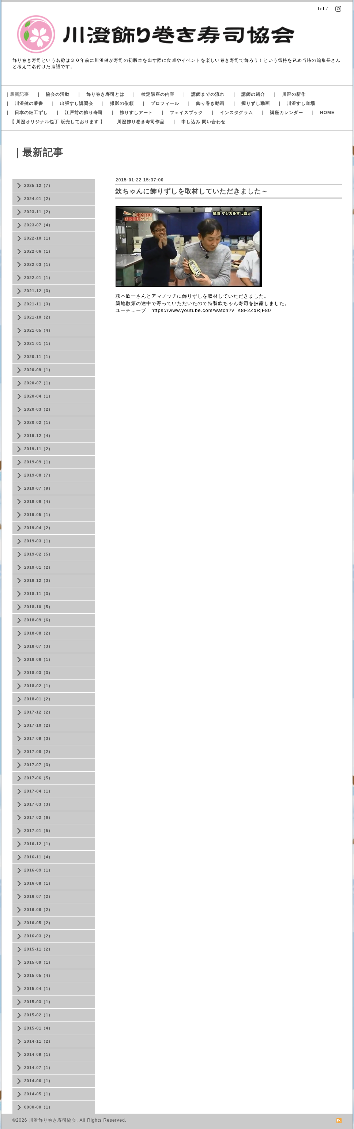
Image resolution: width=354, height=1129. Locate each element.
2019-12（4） (38, 435)
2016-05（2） (38, 923)
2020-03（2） (38, 409)
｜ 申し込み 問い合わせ (199, 121)
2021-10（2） (38, 317)
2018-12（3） (38, 580)
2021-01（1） (38, 343)
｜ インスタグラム (231, 112)
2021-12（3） (38, 291)
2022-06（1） (38, 251)
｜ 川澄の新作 (289, 94)
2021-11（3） (38, 304)
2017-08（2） (38, 751)
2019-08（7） (38, 475)
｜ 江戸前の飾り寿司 (79, 112)
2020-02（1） (38, 422)
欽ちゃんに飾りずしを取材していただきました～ (191, 191)
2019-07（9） (38, 488)
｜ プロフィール (160, 103)
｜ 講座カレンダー (281, 112)
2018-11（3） (38, 593)
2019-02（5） (38, 554)
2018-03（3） (38, 672)
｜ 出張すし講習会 (71, 103)
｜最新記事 (17, 94)
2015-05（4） (38, 975)
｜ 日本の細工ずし (26, 112)
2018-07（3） (38, 646)
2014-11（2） (38, 1041)
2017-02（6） (38, 817)
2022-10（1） (38, 238)
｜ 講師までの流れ (203, 94)
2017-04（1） (38, 791)
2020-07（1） (38, 383)
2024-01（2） (38, 198)
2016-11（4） (38, 857)
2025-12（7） (38, 185)
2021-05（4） (38, 330)
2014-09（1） (38, 1054)
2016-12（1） (38, 844)
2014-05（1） (38, 1094)
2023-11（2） (38, 212)
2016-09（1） (38, 870)
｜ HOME (322, 112)
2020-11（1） (38, 356)
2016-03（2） (38, 936)
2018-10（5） (38, 607)
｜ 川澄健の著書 (24, 103)
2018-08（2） (38, 633)
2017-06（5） (38, 778)
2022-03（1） (38, 264)
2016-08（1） (38, 883)
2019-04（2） (38, 528)
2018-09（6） (38, 620)
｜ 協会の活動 (52, 94)
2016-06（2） (38, 909)
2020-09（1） (38, 370)
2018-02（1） (38, 686)
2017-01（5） (38, 830)
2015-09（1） (38, 962)
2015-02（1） (38, 1015)
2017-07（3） (38, 765)
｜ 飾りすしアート (131, 112)
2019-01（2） (38, 567)
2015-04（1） (38, 988)
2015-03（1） (38, 1002)
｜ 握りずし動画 (251, 103)
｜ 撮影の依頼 (117, 103)
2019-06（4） (38, 501)
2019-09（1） (38, 462)
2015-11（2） (38, 949)
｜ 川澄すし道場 (296, 103)
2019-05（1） (38, 514)
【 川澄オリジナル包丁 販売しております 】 (57, 121)
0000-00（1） (38, 1107)
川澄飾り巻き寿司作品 (141, 121)
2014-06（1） (38, 1081)
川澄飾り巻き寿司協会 (52, 1120)
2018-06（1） (38, 659)
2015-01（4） (38, 1028)
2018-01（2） (38, 699)
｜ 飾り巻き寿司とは (100, 94)
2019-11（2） (38, 449)
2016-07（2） (38, 896)
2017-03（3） (38, 804)
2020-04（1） (38, 396)
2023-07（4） (38, 225)
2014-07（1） (38, 1067)
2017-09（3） (38, 738)
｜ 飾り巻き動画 (206, 103)
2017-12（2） (38, 712)
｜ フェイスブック (181, 112)
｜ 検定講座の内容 (153, 94)
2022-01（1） (38, 277)
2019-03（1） (38, 541)
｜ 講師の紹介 (248, 94)
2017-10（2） (38, 725)
